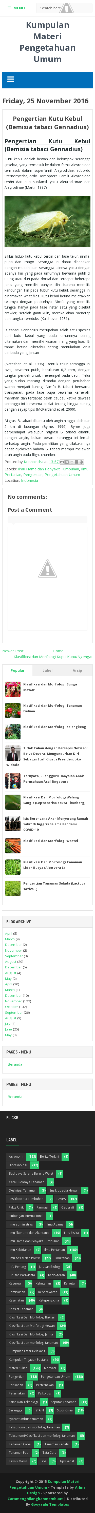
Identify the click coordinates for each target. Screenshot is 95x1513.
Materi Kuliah (18, 1368)
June (8, 1029)
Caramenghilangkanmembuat (35, 1498)
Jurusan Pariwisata (22, 1275)
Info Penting (17, 1267)
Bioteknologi (18, 1165)
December (13, 944)
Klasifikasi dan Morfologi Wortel (50, 840)
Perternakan (45, 1385)
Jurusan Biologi (50, 1267)
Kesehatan (16, 1300)
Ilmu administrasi (21, 1224)
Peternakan (17, 1393)
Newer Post (13, 650)
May (8, 978)
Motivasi (50, 1368)
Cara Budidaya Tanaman (26, 1182)
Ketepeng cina (49, 1300)
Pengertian (33, 474)
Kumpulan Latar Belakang (27, 1351)
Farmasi (42, 1207)
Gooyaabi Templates (50, 1504)
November (13, 950)
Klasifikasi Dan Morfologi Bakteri (32, 1317)
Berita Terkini (49, 1156)
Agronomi (16, 1156)
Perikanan (16, 1385)
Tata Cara (49, 1452)
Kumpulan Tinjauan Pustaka (28, 1359)
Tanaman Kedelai (57, 1444)
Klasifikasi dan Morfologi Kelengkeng (54, 726)
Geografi (67, 1207)
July (7, 1023)
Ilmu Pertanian (54, 1250)
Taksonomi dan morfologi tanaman (34, 1427)
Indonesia (29, 480)
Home (58, 650)
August (10, 961)
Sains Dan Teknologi (23, 1402)
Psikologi (44, 1393)
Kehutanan (43, 1283)
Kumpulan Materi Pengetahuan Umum (48, 42)
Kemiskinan (17, 1292)
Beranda (15, 1064)
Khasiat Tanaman (21, 1309)
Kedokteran (56, 1275)
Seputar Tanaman (63, 1402)
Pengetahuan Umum (62, 474)
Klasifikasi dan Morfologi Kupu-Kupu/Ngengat (53, 656)
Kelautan (70, 1283)
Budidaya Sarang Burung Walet (31, 1173)
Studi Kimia (65, 1410)
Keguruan (16, 1283)
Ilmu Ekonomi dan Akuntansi (29, 1233)
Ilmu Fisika (71, 1233)
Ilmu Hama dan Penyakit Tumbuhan (48, 468)
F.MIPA (61, 1199)
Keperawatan (47, 1292)
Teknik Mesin (18, 1461)
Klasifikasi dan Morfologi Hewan (32, 1326)
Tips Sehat (67, 1461)
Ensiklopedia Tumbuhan (26, 1199)
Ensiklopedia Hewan (64, 1190)
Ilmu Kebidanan (20, 1250)
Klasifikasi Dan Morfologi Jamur (31, 1334)
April (8, 933)
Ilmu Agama (55, 1224)
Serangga (15, 1410)
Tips (43, 1461)
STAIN (39, 1410)
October (11, 1006)
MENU (19, 7)
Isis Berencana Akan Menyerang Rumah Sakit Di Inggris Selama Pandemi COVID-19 (55, 824)
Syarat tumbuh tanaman (26, 1419)
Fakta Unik (16, 1207)
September (14, 956)
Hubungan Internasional (26, 1216)
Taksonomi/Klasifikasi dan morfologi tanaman (42, 1435)
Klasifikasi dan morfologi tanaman (33, 1342)
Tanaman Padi (19, 1452)
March (10, 939)
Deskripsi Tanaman (22, 1190)
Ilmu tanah (62, 1258)
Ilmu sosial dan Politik (24, 1258)
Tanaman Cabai (20, 1444)
